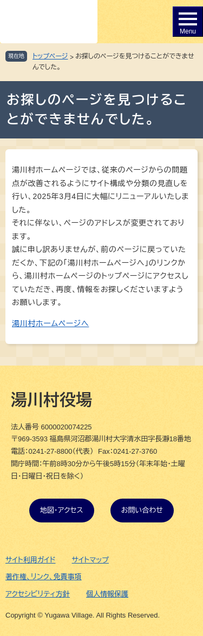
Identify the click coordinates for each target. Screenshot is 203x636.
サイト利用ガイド (30, 560)
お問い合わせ (142, 510)
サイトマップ (90, 560)
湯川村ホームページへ (50, 323)
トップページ (50, 56)
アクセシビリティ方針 (37, 594)
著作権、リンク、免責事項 (43, 577)
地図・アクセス (61, 510)
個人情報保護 (107, 594)
